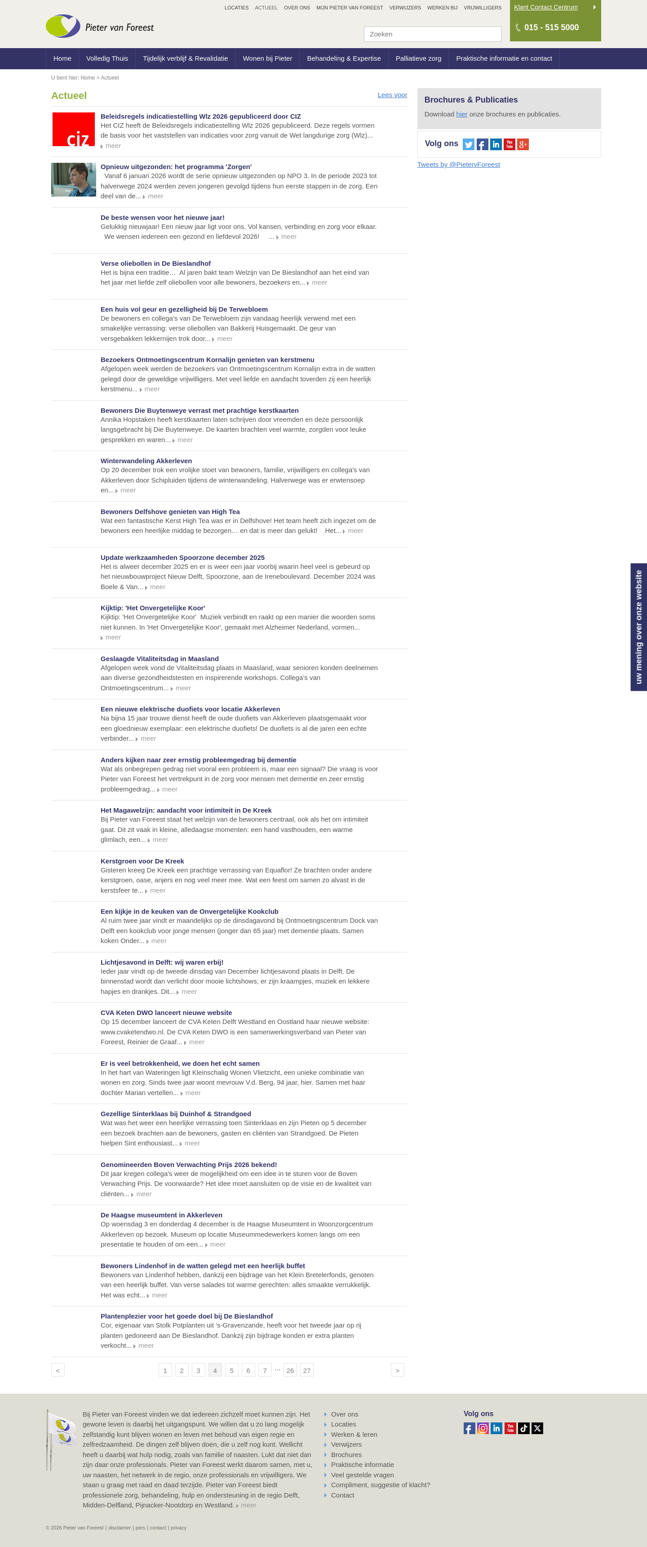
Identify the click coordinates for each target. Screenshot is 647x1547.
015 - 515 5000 (551, 27)
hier (462, 114)
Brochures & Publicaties (471, 99)
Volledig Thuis (107, 58)
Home (62, 58)
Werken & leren (354, 1434)
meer (249, 1505)
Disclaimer (119, 1527)
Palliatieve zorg (419, 58)
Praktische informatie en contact (504, 58)
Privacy (178, 1527)
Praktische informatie (362, 1464)
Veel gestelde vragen (362, 1475)
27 (307, 1370)
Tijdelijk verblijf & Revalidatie (185, 58)
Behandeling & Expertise (344, 58)
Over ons (345, 1414)
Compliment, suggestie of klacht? (380, 1485)
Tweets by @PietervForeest (458, 164)
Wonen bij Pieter (267, 58)
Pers (140, 1527)
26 (290, 1370)
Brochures (346, 1454)
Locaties (343, 1424)
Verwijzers (346, 1444)
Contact (343, 1495)
